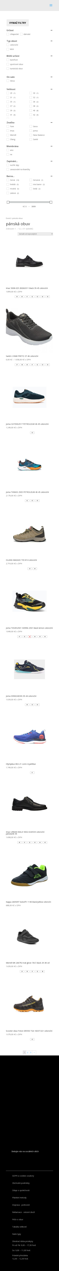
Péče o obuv (17, 1219)
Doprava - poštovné (21, 1205)
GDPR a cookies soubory (23, 1175)
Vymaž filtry (17, 22)
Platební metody (19, 1197)
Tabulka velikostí (19, 1226)
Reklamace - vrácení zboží (23, 1212)
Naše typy (16, 1234)
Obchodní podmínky (21, 1183)
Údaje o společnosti (21, 1190)
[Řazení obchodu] (35, 234)
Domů (8, 218)
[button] (17, 297)
